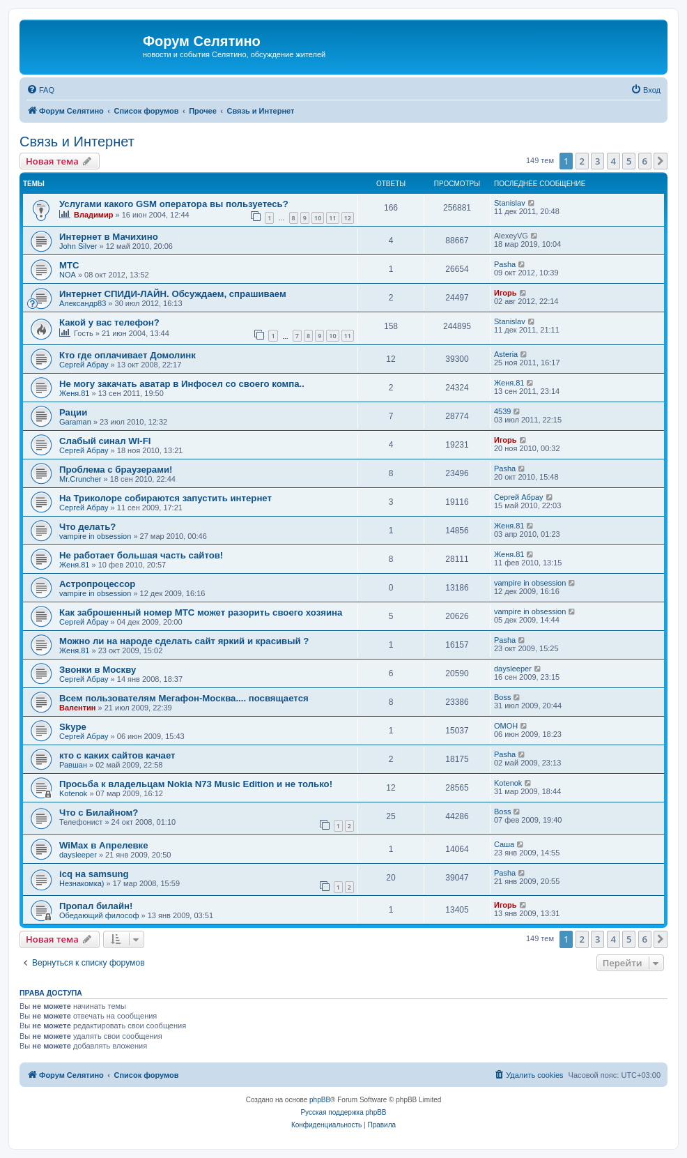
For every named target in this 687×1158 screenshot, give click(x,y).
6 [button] (644, 161)
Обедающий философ (99, 915)
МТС (69, 265)
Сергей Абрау (84, 364)
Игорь (505, 293)
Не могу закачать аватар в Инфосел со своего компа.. (181, 384)
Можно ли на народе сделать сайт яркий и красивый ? (184, 641)
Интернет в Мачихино (108, 236)
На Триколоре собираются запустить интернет (165, 498)
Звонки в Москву (97, 669)
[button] (660, 161)
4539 (502, 411)
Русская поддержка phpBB (343, 1112)
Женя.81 (74, 393)
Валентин (77, 707)
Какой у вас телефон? (109, 322)
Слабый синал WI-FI (104, 441)
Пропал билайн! (95, 906)
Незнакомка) (82, 883)
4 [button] (613, 161)
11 (332, 217)
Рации (73, 412)
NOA (67, 275)
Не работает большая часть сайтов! (141, 555)
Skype (72, 727)
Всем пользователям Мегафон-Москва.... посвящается (184, 698)
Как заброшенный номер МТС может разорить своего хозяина (200, 612)
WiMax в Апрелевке (103, 845)
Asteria (506, 354)
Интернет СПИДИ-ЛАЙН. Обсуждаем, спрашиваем (172, 294)
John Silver (78, 246)
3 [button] (597, 161)
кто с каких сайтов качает (117, 755)
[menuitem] (40, 90)
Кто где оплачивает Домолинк (127, 355)
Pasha (505, 264)
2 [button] (582, 161)
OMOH (506, 726)
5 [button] (628, 161)
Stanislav (509, 203)
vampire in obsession (95, 536)
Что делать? (87, 526)
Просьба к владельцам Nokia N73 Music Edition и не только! (195, 784)
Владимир (93, 215)
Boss (502, 697)
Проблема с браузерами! (115, 469)
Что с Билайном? (98, 812)
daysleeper (513, 668)
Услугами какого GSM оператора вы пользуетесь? (173, 204)
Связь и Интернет (77, 141)
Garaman (75, 422)
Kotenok (73, 793)
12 (347, 217)
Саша (504, 844)
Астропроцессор (97, 584)
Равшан (73, 765)
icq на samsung (94, 874)
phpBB (319, 1100)
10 (317, 217)
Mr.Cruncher (80, 479)
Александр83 (82, 303)
